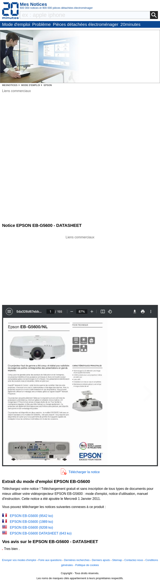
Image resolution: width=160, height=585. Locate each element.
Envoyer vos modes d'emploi (19, 560)
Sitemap (117, 560)
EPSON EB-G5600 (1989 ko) (31, 521)
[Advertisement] (80, 269)
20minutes (130, 24)
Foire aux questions (50, 560)
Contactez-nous (133, 560)
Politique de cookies (87, 565)
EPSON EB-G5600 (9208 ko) (31, 527)
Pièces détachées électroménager (85, 24)
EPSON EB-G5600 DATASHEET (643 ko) (40, 533)
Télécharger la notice (84, 472)
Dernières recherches (76, 560)
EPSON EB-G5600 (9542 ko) (31, 516)
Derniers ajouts (101, 560)
